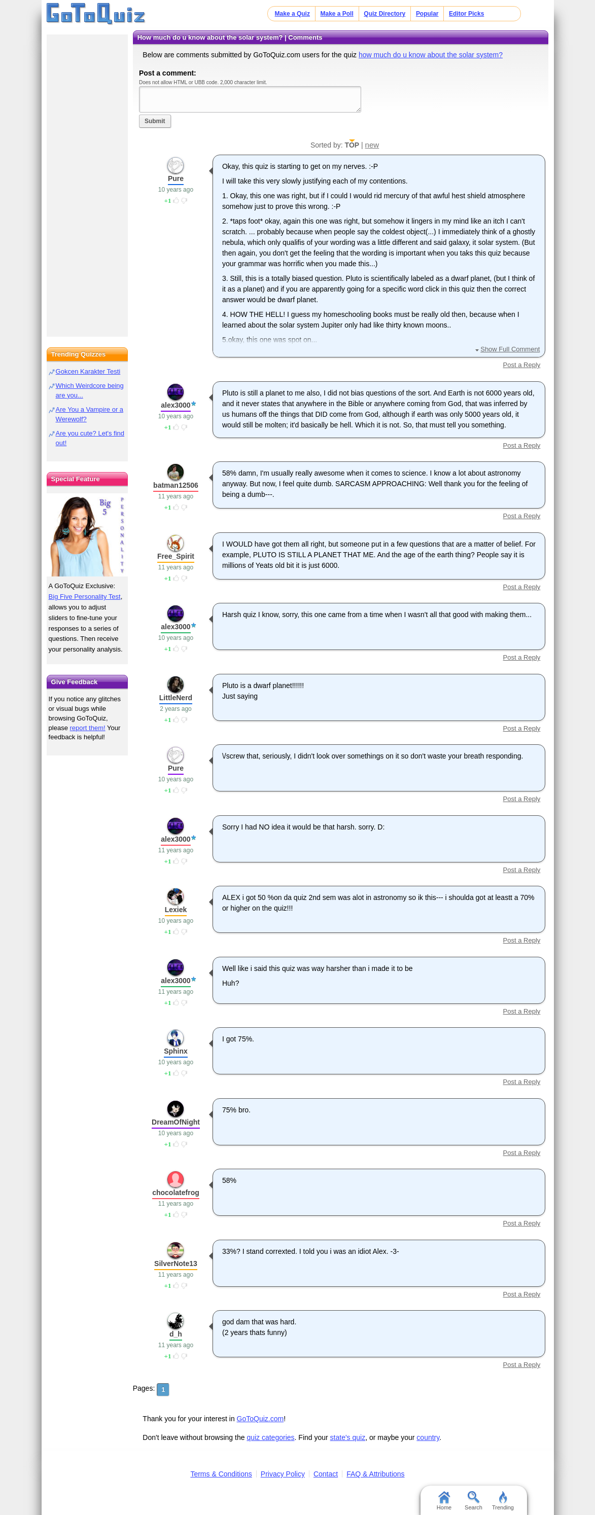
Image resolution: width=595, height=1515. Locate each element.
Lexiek (176, 910)
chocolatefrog (175, 1192)
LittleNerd (175, 698)
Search (473, 1500)
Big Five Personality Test (85, 596)
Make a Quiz (292, 13)
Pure (176, 178)
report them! (88, 728)
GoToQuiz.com (260, 1419)
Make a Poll (336, 13)
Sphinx (176, 1051)
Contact (325, 1474)
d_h (175, 1334)
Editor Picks (466, 13)
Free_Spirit (175, 556)
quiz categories (270, 1437)
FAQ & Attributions (375, 1474)
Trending (503, 1500)
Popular (427, 13)
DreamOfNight (176, 1122)
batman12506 (175, 485)
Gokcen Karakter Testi (88, 371)
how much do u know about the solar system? (431, 55)
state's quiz (348, 1437)
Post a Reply (522, 365)
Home (444, 1500)
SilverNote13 (175, 1263)
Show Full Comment (510, 349)
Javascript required (250, 99)
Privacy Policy (283, 1474)
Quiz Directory (384, 13)
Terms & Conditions (221, 1474)
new (372, 144)
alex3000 (175, 405)
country (427, 1437)
